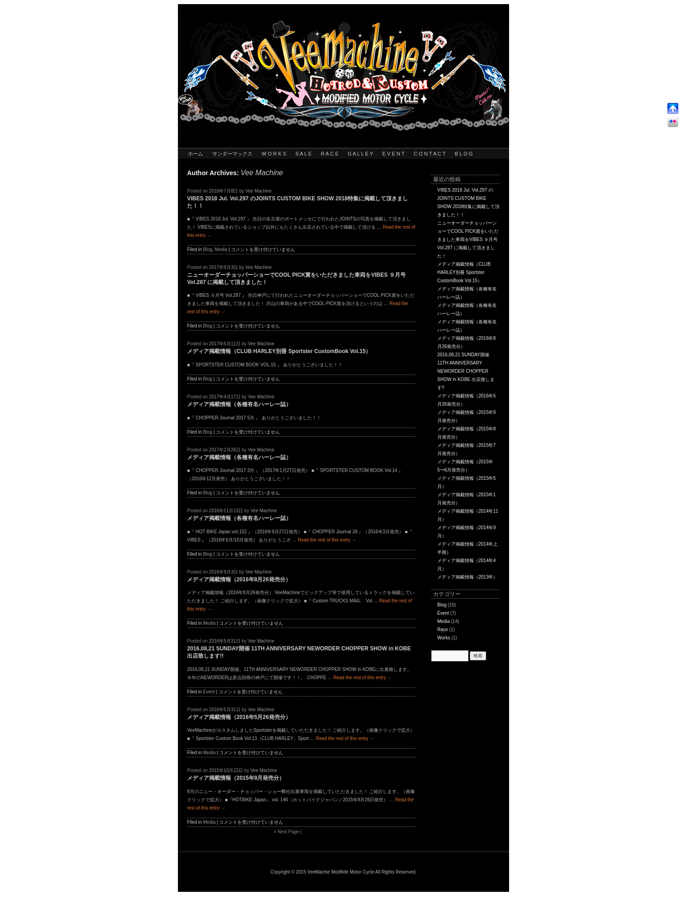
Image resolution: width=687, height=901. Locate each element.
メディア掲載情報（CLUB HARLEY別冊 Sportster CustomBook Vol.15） (279, 351)
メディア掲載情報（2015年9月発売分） (235, 778)
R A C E (329, 153)
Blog (207, 249)
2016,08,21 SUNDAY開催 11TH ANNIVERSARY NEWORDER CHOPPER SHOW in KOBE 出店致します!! (465, 371)
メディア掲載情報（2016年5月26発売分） (239, 717)
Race (442, 629)
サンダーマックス (232, 153)
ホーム (195, 153)
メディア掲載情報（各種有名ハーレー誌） (239, 404)
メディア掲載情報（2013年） (467, 576)
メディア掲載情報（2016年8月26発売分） (239, 579)
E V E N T (393, 153)
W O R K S (274, 153)
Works (443, 637)
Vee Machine (262, 173)
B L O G (463, 153)
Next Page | (287, 831)
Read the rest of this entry (327, 539)
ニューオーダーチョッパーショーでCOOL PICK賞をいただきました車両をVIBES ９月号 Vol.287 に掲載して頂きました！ (468, 239)
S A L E (303, 153)
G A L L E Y (360, 153)
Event (209, 691)
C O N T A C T (430, 153)
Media (221, 249)
